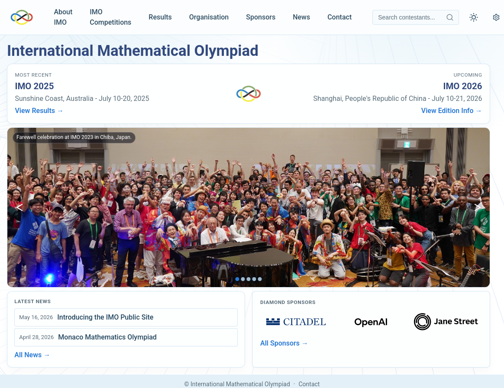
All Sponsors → (284, 343)
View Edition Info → (451, 111)
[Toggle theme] (473, 17)
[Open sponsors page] (296, 321)
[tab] (237, 279)
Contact (339, 17)
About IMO (63, 17)
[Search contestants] (415, 17)
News (301, 17)
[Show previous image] (19, 207)
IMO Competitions (110, 17)
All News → (32, 355)
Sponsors (260, 17)
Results (160, 17)
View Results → (39, 111)
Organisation (209, 17)
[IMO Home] (21, 17)
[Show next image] (477, 207)
